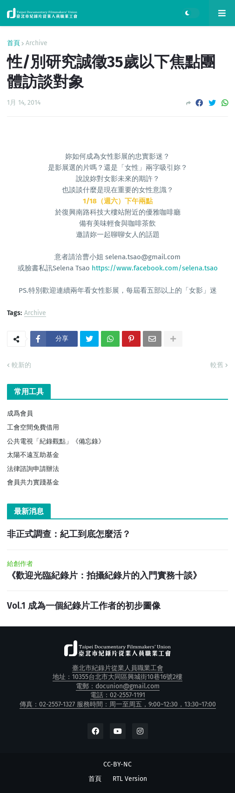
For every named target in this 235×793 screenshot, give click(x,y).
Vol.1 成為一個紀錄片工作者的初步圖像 (84, 605)
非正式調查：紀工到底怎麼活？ (69, 534)
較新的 (21, 365)
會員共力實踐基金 (33, 482)
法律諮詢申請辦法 (33, 469)
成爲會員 (20, 413)
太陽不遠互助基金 (33, 455)
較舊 (216, 365)
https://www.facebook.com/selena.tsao (155, 268)
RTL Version (130, 779)
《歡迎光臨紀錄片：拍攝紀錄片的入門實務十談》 (104, 575)
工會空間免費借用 (33, 427)
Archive (36, 43)
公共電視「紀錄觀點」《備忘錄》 (56, 441)
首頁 (13, 43)
